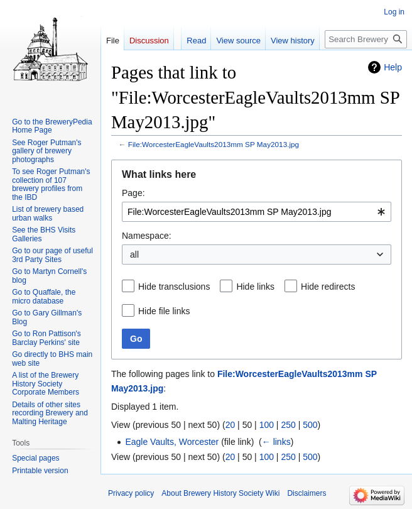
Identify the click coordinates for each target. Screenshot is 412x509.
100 (266, 425)
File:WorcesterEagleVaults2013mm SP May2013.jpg (213, 144)
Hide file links (164, 311)
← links (276, 442)
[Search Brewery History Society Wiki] (366, 39)
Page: (133, 193)
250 (288, 425)
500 (310, 425)
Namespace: (146, 236)
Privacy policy (131, 493)
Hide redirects (328, 287)
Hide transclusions (174, 287)
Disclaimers (306, 493)
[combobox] (256, 212)
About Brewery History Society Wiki (220, 493)
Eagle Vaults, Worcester (172, 442)
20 (230, 425)
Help (393, 67)
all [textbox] (134, 254)
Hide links (255, 287)
